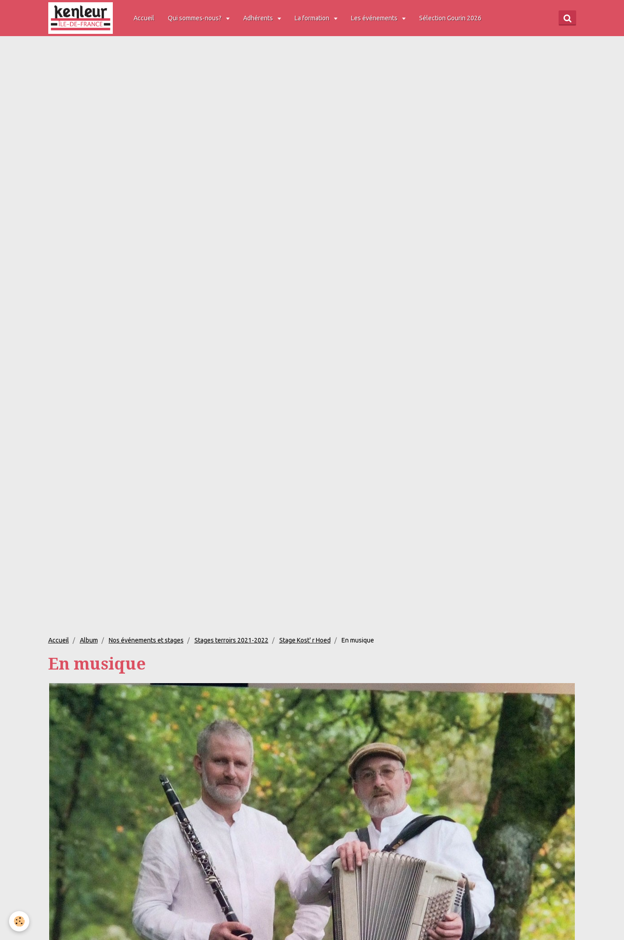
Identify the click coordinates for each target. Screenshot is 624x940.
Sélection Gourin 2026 (450, 18)
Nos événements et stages (146, 640)
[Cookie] (19, 921)
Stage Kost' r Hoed (305, 640)
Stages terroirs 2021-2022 (231, 640)
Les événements (375, 18)
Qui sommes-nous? (195, 18)
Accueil (144, 18)
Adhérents (258, 18)
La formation (313, 18)
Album (89, 640)
